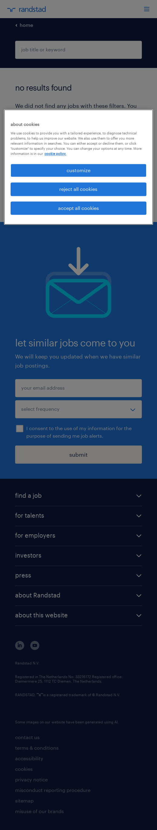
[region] (78, 167)
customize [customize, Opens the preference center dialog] (78, 170)
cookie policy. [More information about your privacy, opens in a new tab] (55, 154)
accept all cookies (78, 208)
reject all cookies (78, 189)
